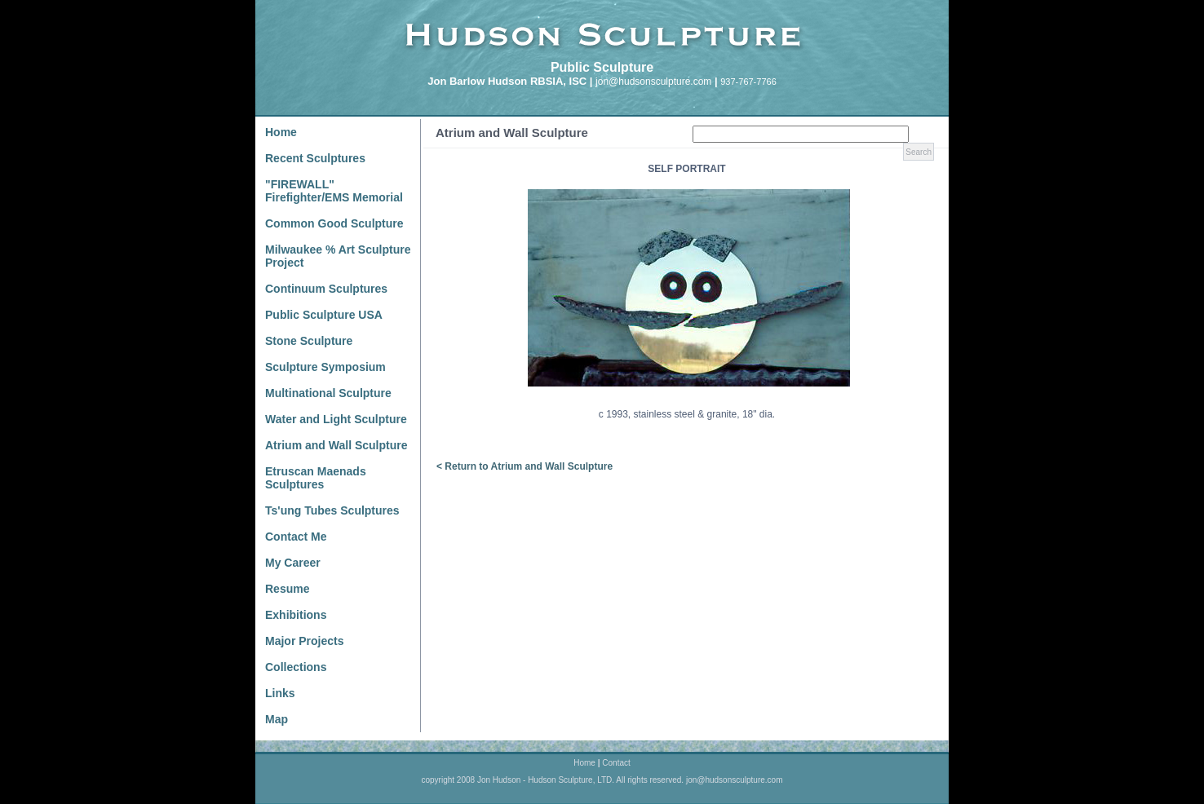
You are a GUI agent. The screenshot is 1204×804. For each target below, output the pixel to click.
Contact (616, 762)
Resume (287, 588)
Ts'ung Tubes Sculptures (332, 510)
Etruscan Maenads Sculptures (315, 478)
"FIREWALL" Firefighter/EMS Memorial (334, 191)
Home (281, 132)
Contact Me (295, 536)
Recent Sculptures (315, 158)
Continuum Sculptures (326, 288)
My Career (293, 562)
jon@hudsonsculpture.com (653, 81)
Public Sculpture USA (324, 314)
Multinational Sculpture (328, 393)
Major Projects (304, 640)
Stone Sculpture (308, 340)
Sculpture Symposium (325, 366)
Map (276, 719)
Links (280, 693)
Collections (295, 667)
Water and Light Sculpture (336, 419)
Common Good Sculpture (334, 223)
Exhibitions (295, 614)
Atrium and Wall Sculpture (336, 445)
